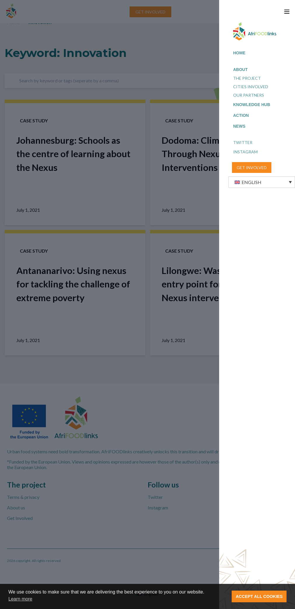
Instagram (245, 151)
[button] (261, 182)
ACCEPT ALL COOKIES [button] (259, 596)
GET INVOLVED (252, 167)
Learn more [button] (20, 598)
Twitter (242, 142)
